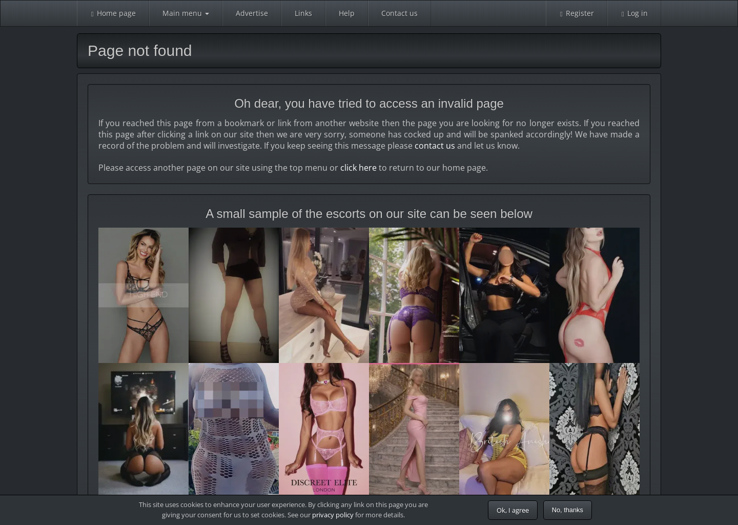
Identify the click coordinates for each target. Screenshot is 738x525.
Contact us (399, 13)
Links (303, 13)
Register (576, 13)
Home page (113, 13)
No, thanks (567, 510)
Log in (634, 13)
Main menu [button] (185, 13)
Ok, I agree (513, 510)
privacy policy (333, 514)
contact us (435, 145)
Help (347, 13)
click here (358, 167)
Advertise (252, 13)
